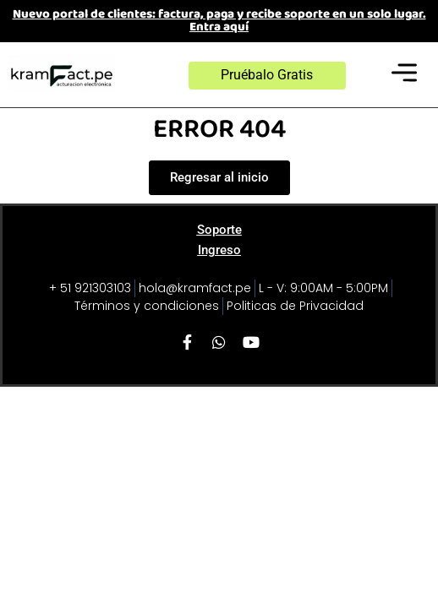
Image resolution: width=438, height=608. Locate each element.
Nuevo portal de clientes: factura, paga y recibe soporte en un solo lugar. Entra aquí (219, 20)
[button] (405, 75)
